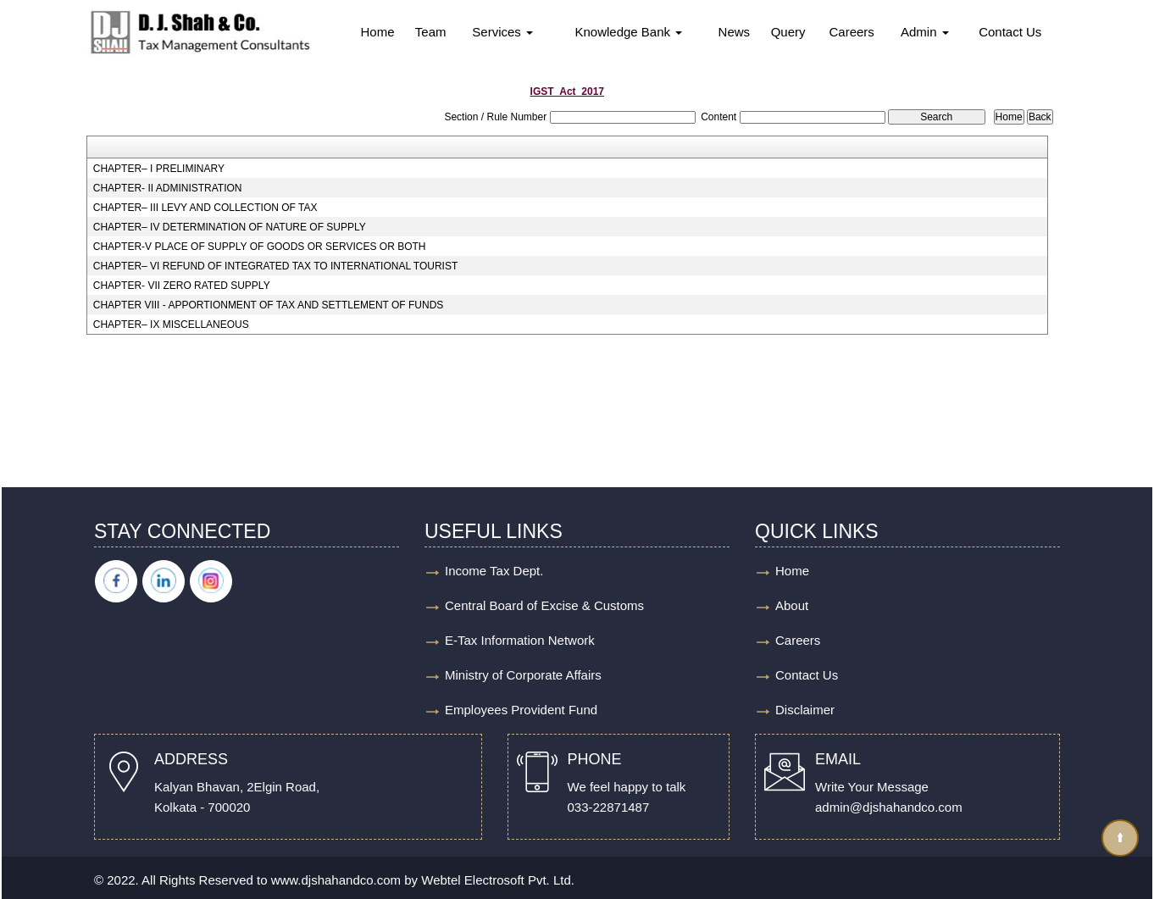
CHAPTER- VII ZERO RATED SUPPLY (181, 285)
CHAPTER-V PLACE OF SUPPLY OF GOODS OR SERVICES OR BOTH (259, 246)
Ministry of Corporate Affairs (523, 675)
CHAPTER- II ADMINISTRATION (167, 188)
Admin (925, 32)
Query (788, 32)
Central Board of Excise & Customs (544, 605)
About (791, 605)
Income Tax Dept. (494, 570)
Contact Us (1010, 32)
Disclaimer (805, 709)
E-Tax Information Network (520, 640)
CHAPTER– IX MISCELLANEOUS (171, 324)
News (734, 32)
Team (431, 32)
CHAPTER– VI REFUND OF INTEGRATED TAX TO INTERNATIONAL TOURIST (275, 266)
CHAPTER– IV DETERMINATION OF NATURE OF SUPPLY (229, 227)
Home (377, 32)
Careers (851, 32)
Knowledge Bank (628, 32)
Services (502, 32)
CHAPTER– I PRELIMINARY (159, 169)
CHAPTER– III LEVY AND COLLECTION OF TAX (205, 208)
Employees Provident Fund (521, 709)
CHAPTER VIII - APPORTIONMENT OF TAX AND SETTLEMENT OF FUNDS (268, 305)
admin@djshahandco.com (889, 807)
